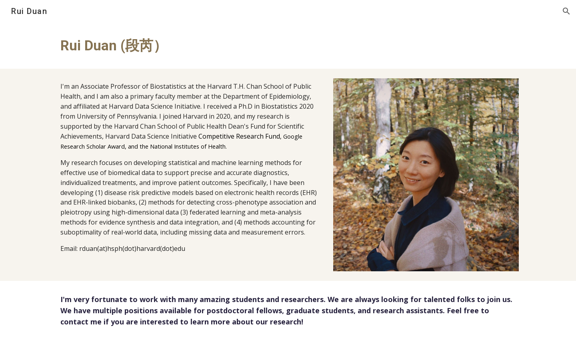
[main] (189, 45)
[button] (566, 11)
